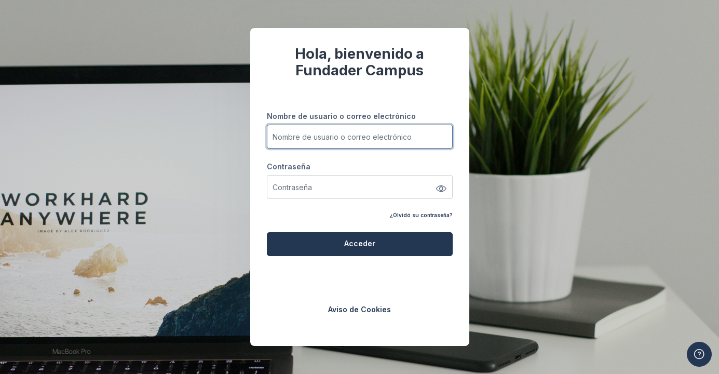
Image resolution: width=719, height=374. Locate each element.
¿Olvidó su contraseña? (421, 215)
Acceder (359, 243)
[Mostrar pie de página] (699, 354)
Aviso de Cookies (359, 309)
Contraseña (288, 166)
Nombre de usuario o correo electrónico (341, 116)
